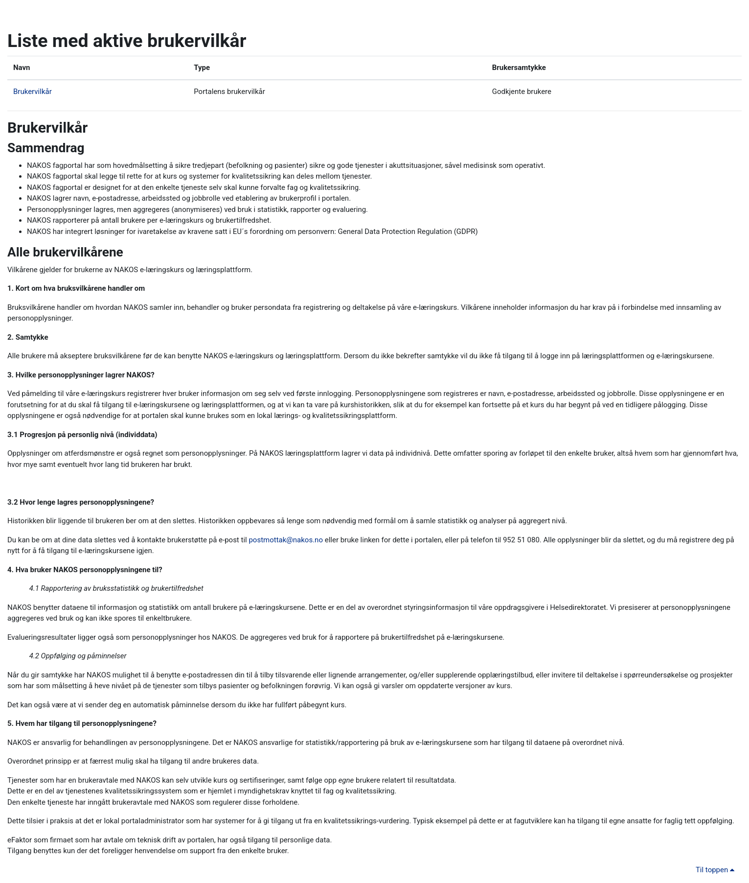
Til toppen (717, 869)
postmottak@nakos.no (286, 539)
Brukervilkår (32, 91)
